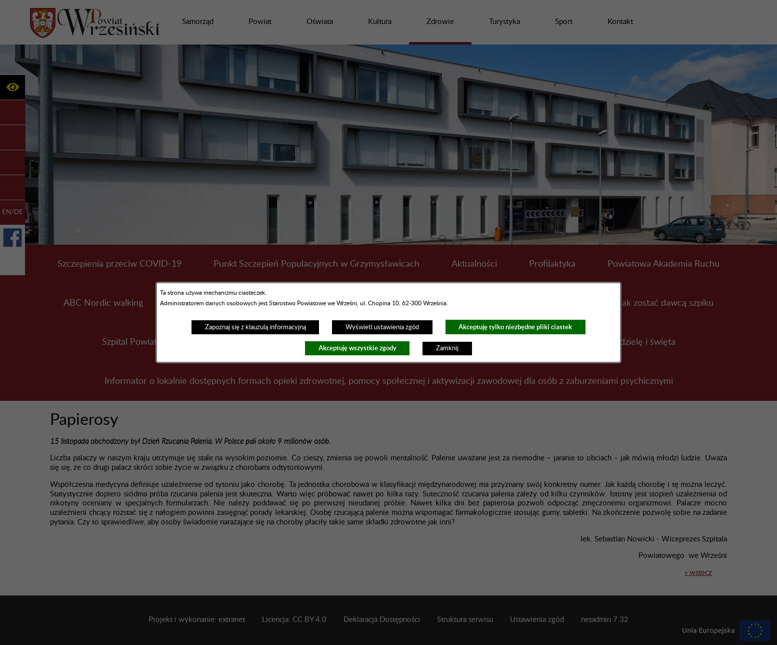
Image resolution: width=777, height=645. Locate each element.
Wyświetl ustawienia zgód (382, 327)
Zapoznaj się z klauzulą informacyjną (255, 327)
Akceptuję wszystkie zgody (357, 348)
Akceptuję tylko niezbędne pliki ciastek (515, 327)
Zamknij (447, 348)
